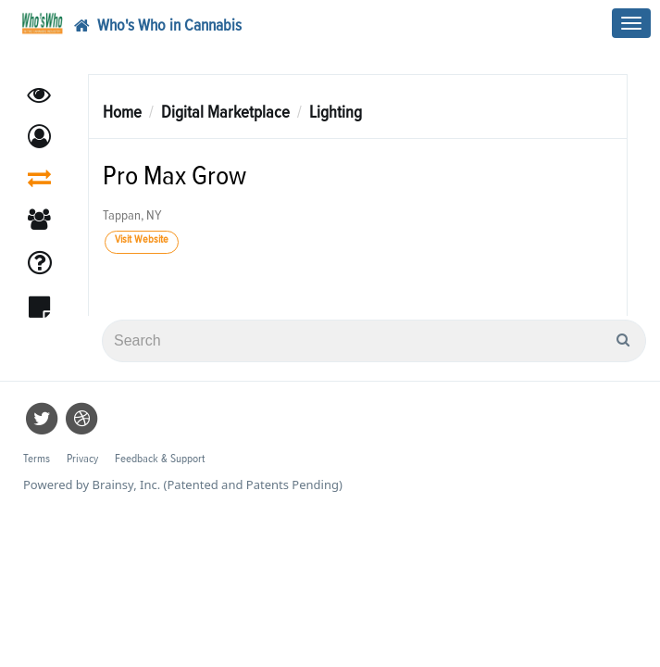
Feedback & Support (160, 459)
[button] (39, 136)
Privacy (82, 459)
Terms (36, 459)
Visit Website (141, 239)
